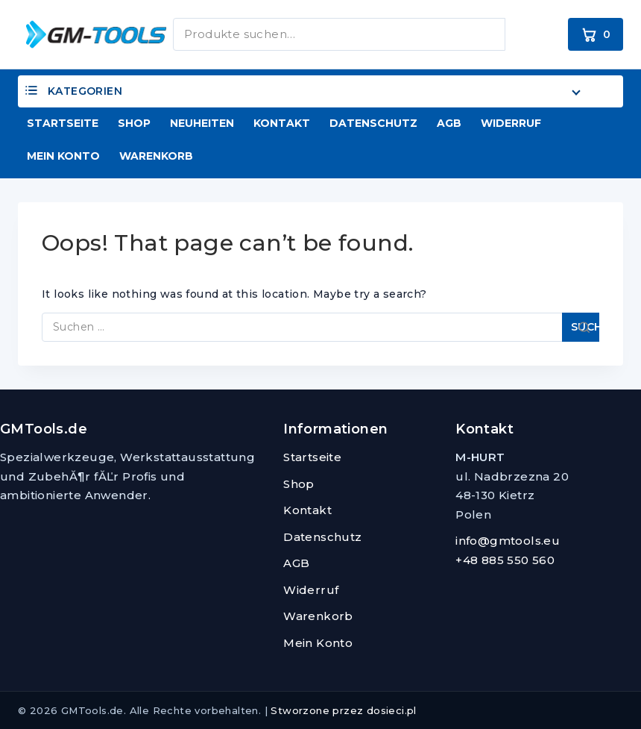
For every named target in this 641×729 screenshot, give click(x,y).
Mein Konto (63, 156)
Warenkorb (156, 156)
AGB (449, 123)
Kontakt (281, 123)
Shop (134, 123)
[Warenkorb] (595, 34)
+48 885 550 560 (505, 560)
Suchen (526, 31)
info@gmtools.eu (507, 541)
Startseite (62, 123)
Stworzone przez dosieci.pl (343, 710)
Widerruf (511, 123)
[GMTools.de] (85, 34)
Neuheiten (202, 123)
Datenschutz (373, 123)
